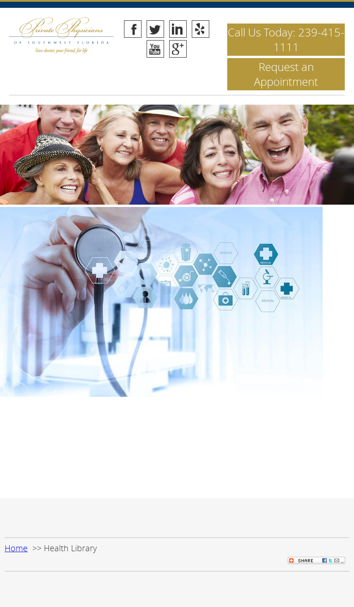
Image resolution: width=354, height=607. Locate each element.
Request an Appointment (286, 74)
